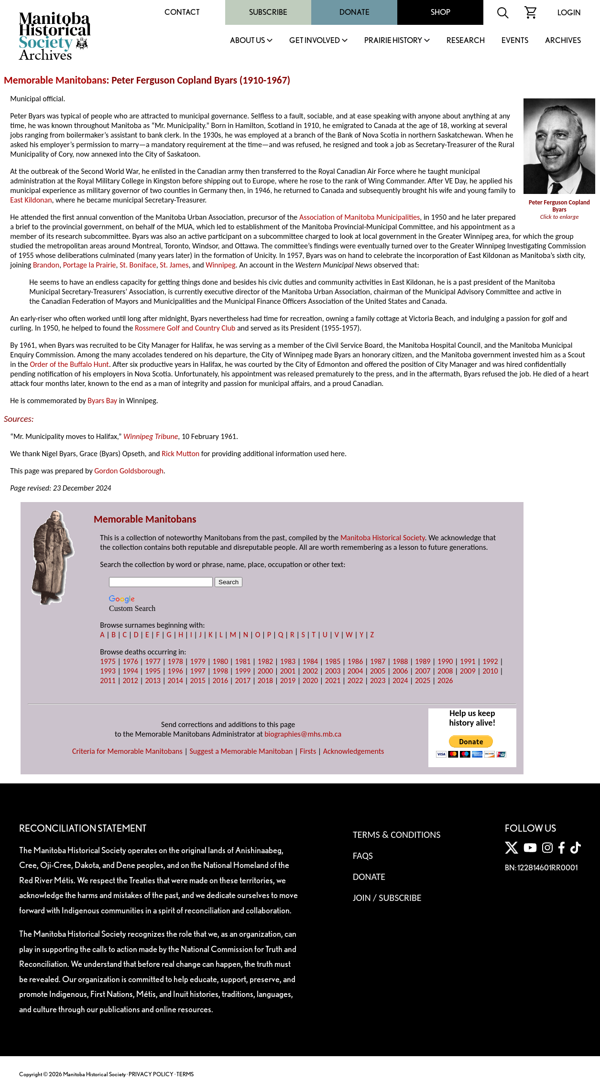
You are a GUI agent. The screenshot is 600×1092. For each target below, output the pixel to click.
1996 (175, 670)
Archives (563, 41)
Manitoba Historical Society (382, 537)
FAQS (363, 855)
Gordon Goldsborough (129, 470)
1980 (220, 661)
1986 (355, 661)
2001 (287, 670)
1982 (265, 661)
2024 (400, 680)
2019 (287, 680)
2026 (445, 680)
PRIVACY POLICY (151, 1074)
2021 (332, 680)
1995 (152, 670)
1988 (400, 661)
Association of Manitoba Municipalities (359, 217)
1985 (332, 661)
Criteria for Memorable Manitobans (127, 751)
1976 (130, 661)
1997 (198, 670)
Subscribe (268, 12)
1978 (175, 661)
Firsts (308, 751)
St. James (174, 264)
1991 (467, 661)
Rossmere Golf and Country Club (185, 327)
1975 (107, 661)
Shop (440, 12)
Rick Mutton (180, 453)
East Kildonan (31, 199)
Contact (182, 12)
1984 (310, 661)
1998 (220, 670)
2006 (400, 670)
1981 (243, 661)
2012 (130, 680)
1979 (198, 661)
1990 (445, 661)
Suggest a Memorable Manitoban (241, 751)
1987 (377, 661)
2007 (422, 670)
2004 (355, 670)
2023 (377, 680)
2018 (265, 680)
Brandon (46, 264)
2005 (377, 670)
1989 (422, 661)
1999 (243, 670)
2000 (265, 670)
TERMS (185, 1074)
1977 (152, 661)
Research (466, 41)
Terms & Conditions (396, 834)
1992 (490, 661)
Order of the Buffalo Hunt (69, 364)
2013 (152, 680)
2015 (198, 680)
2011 (107, 680)
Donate (354, 12)
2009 (467, 670)
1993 (107, 670)
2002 (310, 670)
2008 (445, 670)
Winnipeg (220, 264)
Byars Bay (102, 400)
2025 (422, 680)
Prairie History (393, 41)
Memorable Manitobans (55, 80)
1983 (287, 661)
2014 (175, 680)
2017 (243, 680)
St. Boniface (138, 264)
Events (515, 41)
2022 (355, 680)
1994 (130, 670)
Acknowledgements (353, 751)
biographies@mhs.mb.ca (302, 734)
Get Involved (314, 41)
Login (569, 12)
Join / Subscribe (387, 897)
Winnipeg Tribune (150, 436)
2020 (310, 680)
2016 (220, 680)
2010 (490, 670)
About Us (247, 41)
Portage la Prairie (89, 264)
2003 (332, 670)
